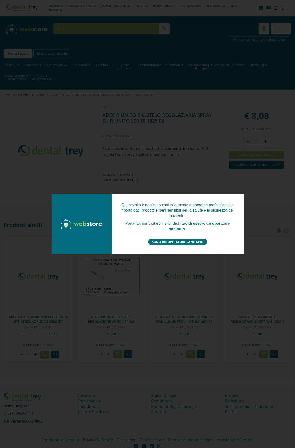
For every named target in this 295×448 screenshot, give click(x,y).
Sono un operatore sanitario (177, 242)
